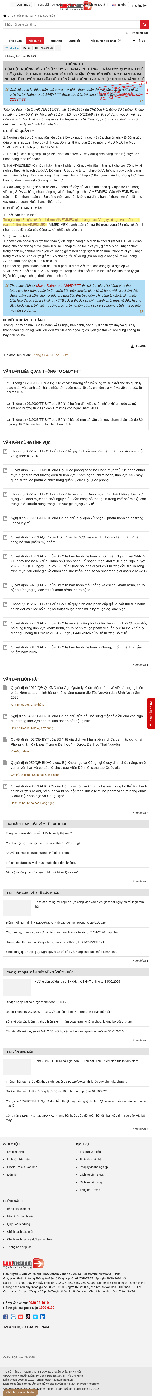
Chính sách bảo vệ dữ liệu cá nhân (29, 1239)
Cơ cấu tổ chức (20, 774)
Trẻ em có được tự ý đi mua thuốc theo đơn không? (41, 862)
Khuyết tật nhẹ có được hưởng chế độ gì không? (39, 852)
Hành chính (18, 803)
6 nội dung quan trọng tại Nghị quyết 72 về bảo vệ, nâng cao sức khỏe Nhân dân (61, 952)
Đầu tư (15, 728)
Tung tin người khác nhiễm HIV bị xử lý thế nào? (39, 833)
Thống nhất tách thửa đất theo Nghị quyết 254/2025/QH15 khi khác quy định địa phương (66, 1081)
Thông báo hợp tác (19, 1247)
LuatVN (138, 346)
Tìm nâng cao (137, 33)
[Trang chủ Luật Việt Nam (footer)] (76, 1263)
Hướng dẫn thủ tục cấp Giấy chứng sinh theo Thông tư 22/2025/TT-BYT (55, 942)
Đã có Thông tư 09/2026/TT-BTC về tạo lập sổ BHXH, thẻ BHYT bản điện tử (58, 1011)
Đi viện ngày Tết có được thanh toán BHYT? (36, 1002)
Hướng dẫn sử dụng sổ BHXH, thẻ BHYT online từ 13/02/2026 (77, 981)
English (119, 4)
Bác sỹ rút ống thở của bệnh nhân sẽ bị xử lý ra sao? (42, 872)
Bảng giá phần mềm (20, 1208)
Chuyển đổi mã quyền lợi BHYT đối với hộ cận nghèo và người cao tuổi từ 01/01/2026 (65, 1031)
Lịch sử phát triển (18, 1159)
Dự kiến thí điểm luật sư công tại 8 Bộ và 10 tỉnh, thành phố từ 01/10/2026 (56, 1091)
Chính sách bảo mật (20, 1231)
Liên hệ (12, 1174)
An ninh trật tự (20, 704)
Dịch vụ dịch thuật (92, 1174)
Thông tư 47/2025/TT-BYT (51, 355)
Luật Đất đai (65, 1388)
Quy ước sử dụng (18, 1224)
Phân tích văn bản (91, 1159)
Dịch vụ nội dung (91, 1182)
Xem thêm (141, 664)
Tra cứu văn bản (90, 1151)
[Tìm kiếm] (144, 24)
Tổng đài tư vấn (90, 1190)
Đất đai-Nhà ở (30, 728)
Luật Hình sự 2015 (87, 1388)
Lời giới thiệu (15, 1151)
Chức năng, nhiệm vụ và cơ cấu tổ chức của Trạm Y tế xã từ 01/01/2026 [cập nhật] (62, 932)
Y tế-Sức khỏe (20, 751)
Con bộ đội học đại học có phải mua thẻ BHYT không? (43, 843)
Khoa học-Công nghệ (45, 774)
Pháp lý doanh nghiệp (94, 1167)
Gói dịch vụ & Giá (93, 4)
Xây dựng (47, 728)
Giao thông (37, 704)
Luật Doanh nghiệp (43, 1388)
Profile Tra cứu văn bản (22, 1167)
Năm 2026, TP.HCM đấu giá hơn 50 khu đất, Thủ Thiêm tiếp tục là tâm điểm (86, 1061)
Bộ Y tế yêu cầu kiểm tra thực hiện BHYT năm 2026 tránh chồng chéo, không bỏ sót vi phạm (69, 1021)
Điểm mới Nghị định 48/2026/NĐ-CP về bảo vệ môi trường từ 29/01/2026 (56, 922)
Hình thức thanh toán (20, 1216)
